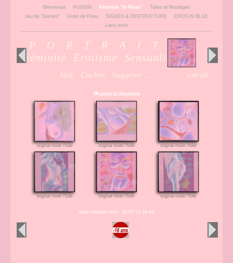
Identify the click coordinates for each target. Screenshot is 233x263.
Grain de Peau (83, 16)
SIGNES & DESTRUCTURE (137, 16)
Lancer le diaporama (119, 93)
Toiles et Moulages (170, 7)
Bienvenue (55, 7)
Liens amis (116, 25)
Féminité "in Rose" (121, 7)
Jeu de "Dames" (43, 16)
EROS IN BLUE (191, 16)
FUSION (83, 7)
